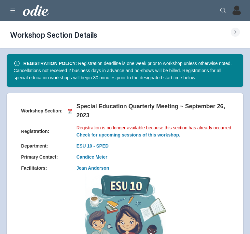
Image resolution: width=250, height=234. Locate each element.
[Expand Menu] (13, 10)
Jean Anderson (92, 168)
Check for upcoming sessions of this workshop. (128, 134)
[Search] (223, 10)
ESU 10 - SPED (92, 146)
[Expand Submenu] (235, 32)
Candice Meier (91, 157)
